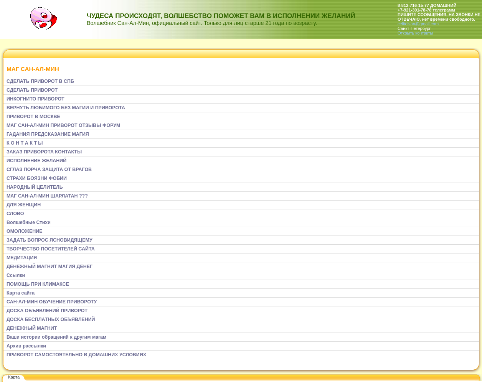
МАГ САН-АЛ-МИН (33, 69)
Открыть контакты (415, 33)
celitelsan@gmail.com (418, 23)
